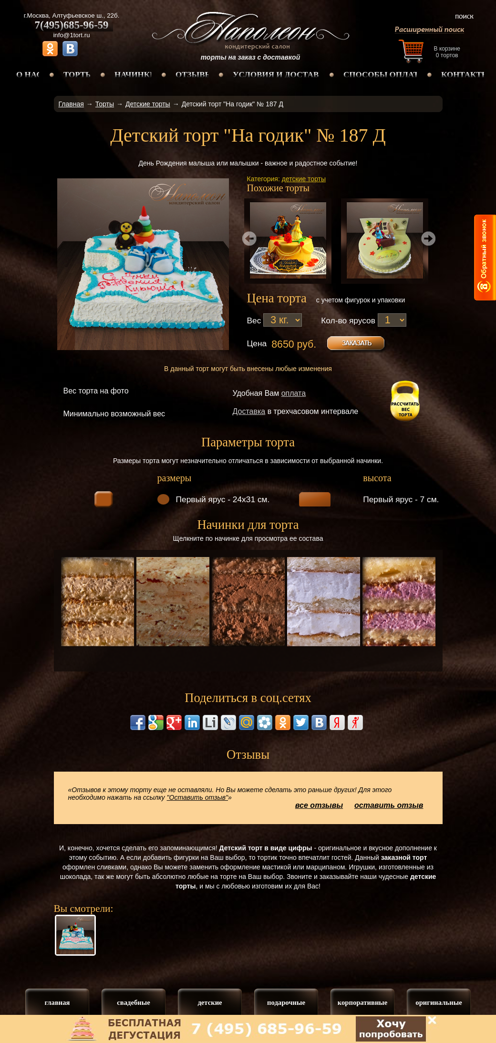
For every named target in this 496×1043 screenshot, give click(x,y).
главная (57, 1002)
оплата (293, 393)
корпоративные (363, 1002)
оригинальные (438, 1002)
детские (209, 1002)
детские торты (304, 179)
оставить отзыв (389, 805)
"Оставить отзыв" (197, 797)
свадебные (133, 1002)
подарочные (286, 1002)
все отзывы (319, 805)
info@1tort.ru (71, 35)
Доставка (249, 411)
